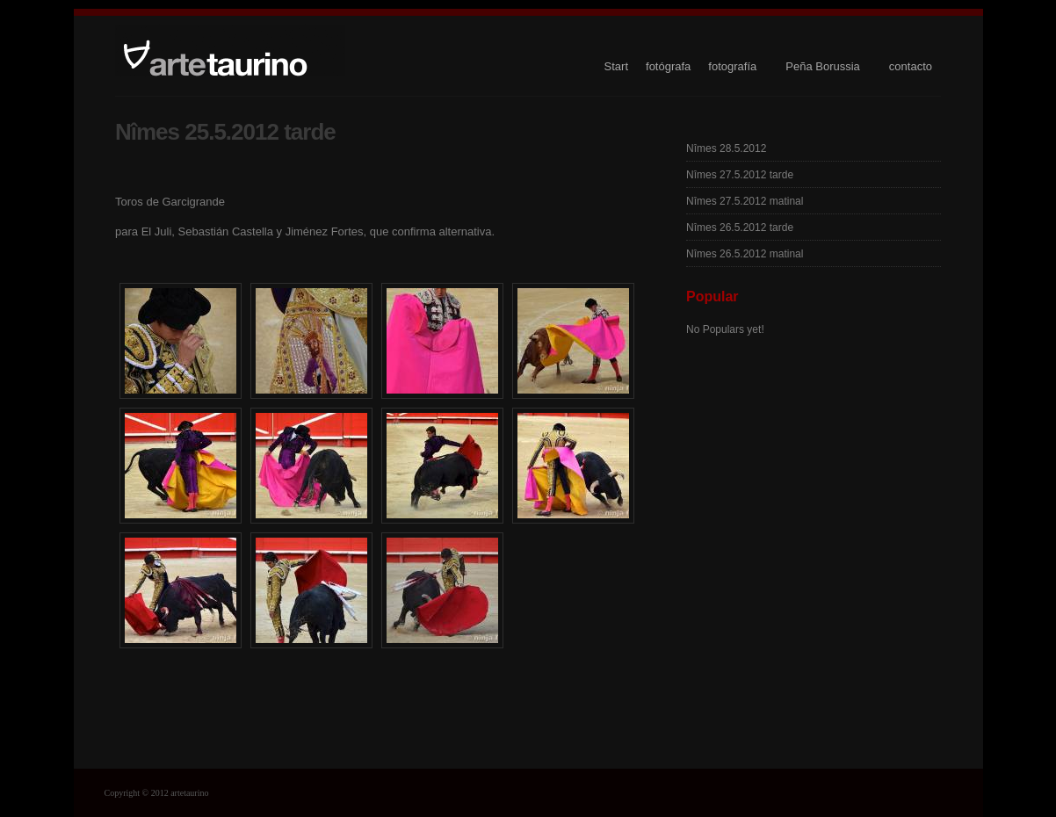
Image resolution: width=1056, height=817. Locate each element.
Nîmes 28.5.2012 (726, 148)
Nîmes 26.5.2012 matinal (744, 254)
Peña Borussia (822, 66)
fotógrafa (668, 66)
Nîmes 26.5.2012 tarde (739, 227)
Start (616, 66)
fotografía (732, 66)
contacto (910, 66)
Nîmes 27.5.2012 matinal (744, 201)
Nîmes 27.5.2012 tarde (739, 175)
